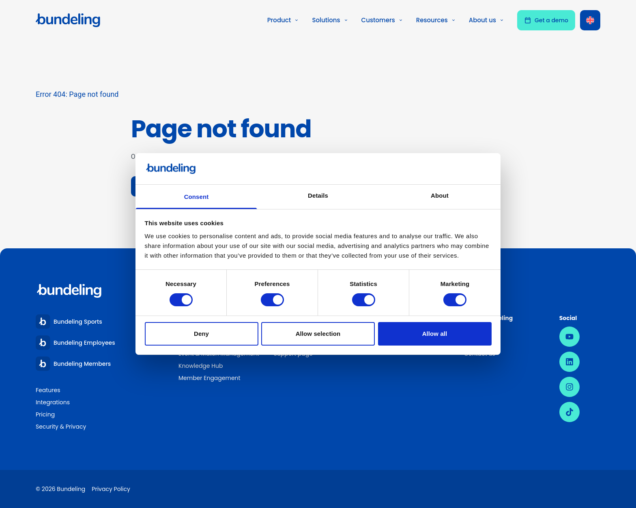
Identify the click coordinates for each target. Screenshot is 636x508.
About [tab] (440, 195)
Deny (201, 333)
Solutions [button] (330, 20)
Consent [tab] (196, 196)
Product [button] (283, 20)
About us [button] (486, 20)
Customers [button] (382, 20)
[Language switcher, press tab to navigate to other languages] (590, 20)
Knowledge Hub (200, 366)
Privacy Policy (111, 489)
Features (48, 390)
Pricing (45, 414)
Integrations (53, 402)
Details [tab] (318, 195)
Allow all (434, 333)
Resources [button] (436, 20)
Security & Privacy (61, 427)
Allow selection (318, 333)
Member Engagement (209, 378)
